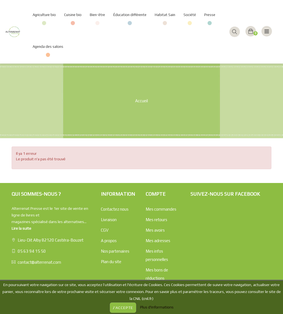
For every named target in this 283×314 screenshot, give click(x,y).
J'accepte (123, 307)
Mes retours (156, 219)
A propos (109, 240)
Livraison (109, 219)
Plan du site (111, 261)
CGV (105, 230)
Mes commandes (161, 209)
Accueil (141, 100)
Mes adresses (158, 240)
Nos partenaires (115, 251)
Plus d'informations (157, 307)
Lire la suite (21, 228)
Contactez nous (115, 209)
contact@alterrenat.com (39, 262)
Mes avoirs (155, 230)
